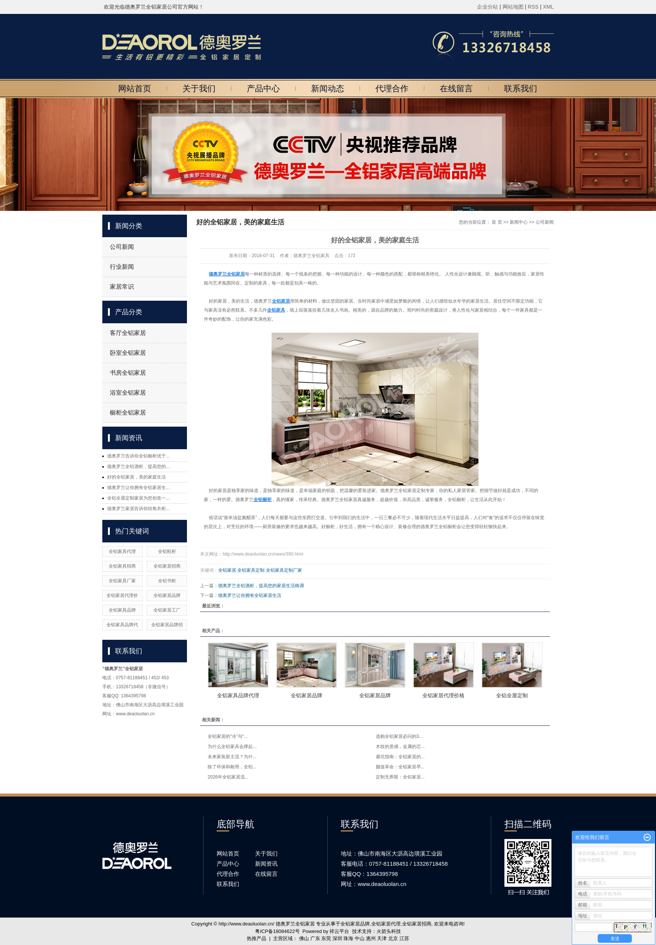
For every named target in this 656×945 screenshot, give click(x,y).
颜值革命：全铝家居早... (400, 766)
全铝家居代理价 (122, 595)
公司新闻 (122, 247)
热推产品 (256, 938)
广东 (315, 938)
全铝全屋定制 (512, 695)
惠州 (371, 938)
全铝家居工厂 (167, 610)
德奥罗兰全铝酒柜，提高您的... (138, 466)
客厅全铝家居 (128, 333)
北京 (393, 938)
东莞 (326, 938)
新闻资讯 (266, 863)
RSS (533, 7)
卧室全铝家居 (128, 353)
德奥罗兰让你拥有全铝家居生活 (249, 595)
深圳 (337, 938)
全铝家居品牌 (167, 595)
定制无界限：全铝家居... (400, 777)
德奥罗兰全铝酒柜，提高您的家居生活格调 (261, 585)
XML (548, 7)
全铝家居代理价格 (443, 695)
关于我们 (199, 88)
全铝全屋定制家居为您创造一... (138, 498)
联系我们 (520, 88)
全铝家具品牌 (122, 610)
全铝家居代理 (386, 924)
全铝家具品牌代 (122, 624)
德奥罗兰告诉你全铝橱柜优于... (138, 456)
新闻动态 (327, 88)
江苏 (404, 938)
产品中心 (263, 88)
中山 (359, 938)
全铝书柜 (167, 580)
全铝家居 (227, 570)
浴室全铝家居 (128, 392)
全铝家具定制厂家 (284, 570)
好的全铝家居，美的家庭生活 (136, 477)
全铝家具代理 (122, 551)
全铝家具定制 (250, 570)
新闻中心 (519, 222)
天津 (382, 938)
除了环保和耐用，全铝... (232, 766)
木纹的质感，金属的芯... (400, 746)
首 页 (497, 222)
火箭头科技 (389, 931)
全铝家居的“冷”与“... (228, 736)
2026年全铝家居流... (228, 777)
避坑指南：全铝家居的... (400, 756)
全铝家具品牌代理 (238, 695)
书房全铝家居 (128, 373)
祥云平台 (339, 931)
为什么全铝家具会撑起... (232, 746)
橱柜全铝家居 (128, 412)
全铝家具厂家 (122, 580)
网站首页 (134, 88)
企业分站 (487, 7)
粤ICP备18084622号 (277, 931)
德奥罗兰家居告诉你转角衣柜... (138, 508)
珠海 (348, 938)
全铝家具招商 (122, 566)
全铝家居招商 (167, 566)
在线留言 (456, 88)
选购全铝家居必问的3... (399, 736)
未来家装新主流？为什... (232, 756)
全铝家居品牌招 (167, 624)
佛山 (304, 938)
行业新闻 (122, 267)
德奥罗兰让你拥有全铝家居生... (138, 487)
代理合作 (391, 88)
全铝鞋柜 (167, 551)
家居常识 (122, 286)
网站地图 (514, 7)
